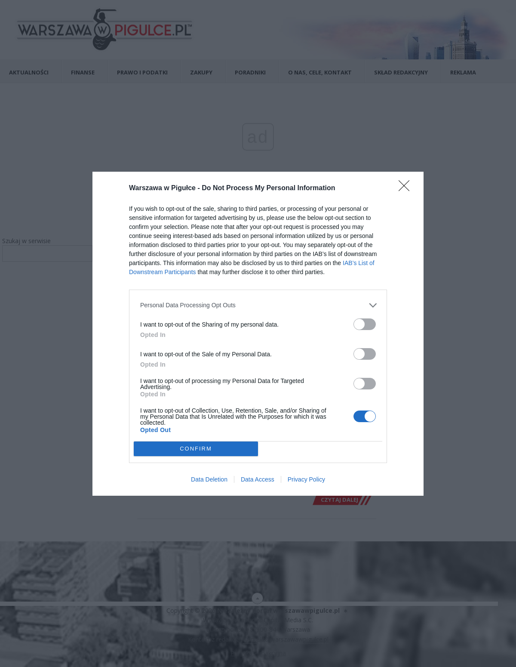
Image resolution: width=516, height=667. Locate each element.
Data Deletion (209, 479)
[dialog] (258, 334)
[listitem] (258, 305)
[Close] (407, 188)
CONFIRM (196, 448)
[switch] (364, 324)
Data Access (257, 479)
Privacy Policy (306, 479)
